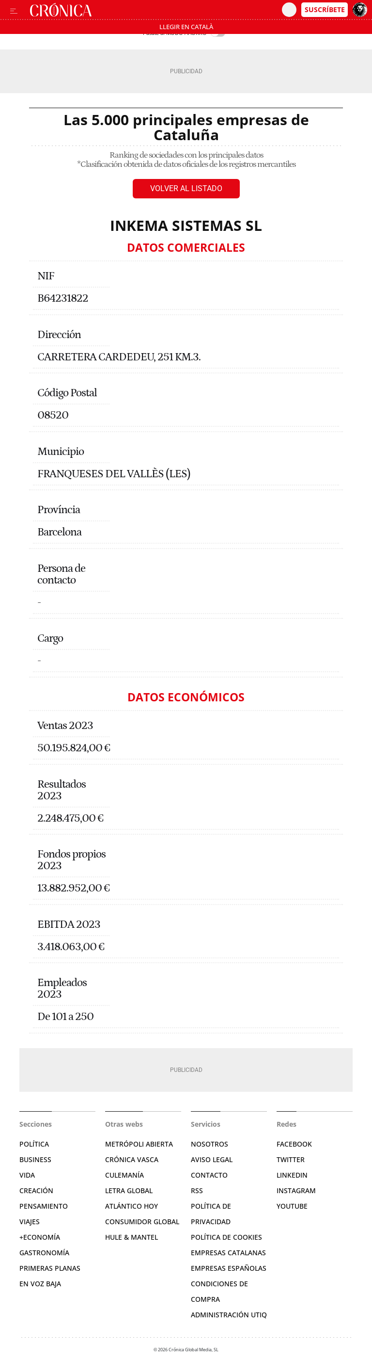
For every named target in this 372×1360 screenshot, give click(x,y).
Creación (36, 1190)
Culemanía (124, 1175)
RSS (197, 1190)
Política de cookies (226, 1237)
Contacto (209, 1175)
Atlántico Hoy (131, 1206)
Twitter (291, 1159)
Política (34, 1144)
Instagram (296, 1190)
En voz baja (40, 1283)
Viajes (29, 1221)
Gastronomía (44, 1252)
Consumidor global (142, 1221)
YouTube (292, 1206)
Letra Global (129, 1190)
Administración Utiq (229, 1314)
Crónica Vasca (131, 1159)
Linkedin (292, 1175)
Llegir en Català (186, 26)
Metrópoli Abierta (139, 1144)
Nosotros (209, 1144)
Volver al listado (186, 188)
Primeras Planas (49, 1268)
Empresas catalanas (228, 1252)
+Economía (39, 1237)
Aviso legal (211, 1159)
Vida (27, 1175)
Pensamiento (43, 1206)
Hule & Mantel (131, 1237)
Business (35, 1159)
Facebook (294, 1144)
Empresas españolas (228, 1268)
